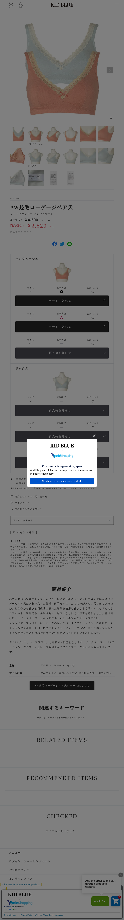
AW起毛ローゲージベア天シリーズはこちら (62, 685)
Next (110, 70)
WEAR (87, 898)
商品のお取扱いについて (28, 509)
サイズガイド (22, 502)
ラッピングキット (23, 520)
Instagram (39, 898)
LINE (74, 898)
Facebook (58, 898)
